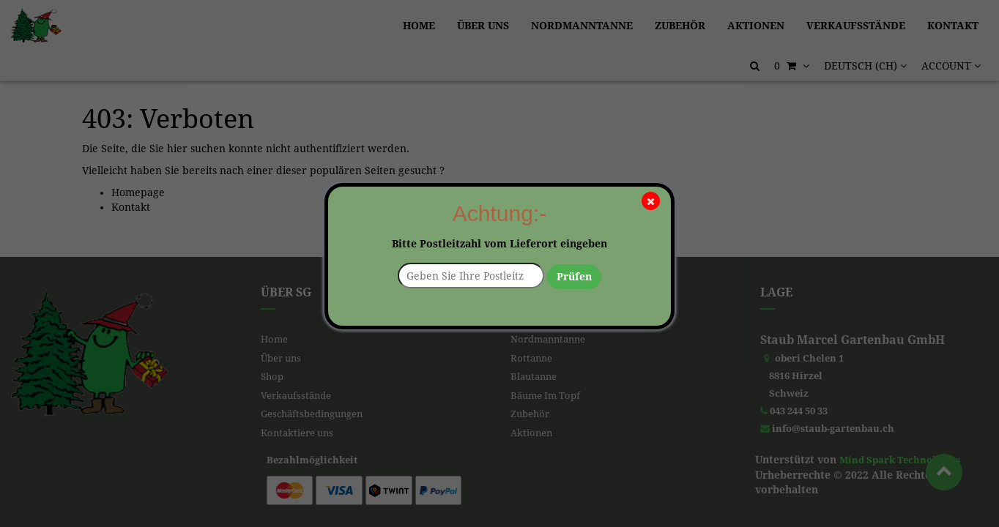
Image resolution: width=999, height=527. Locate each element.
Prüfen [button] (574, 277)
